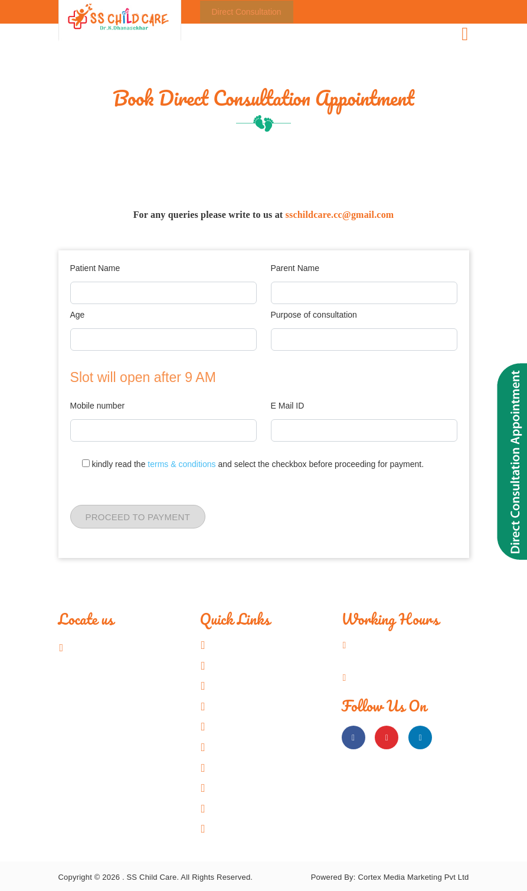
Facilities (238, 706)
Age (77, 314)
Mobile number (97, 405)
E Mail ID (288, 405)
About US (239, 665)
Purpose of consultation (314, 314)
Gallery (235, 726)
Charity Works (248, 787)
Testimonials (245, 808)
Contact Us (242, 828)
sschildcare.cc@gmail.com (340, 215)
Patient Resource (255, 767)
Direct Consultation (246, 12)
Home (232, 645)
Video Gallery (247, 747)
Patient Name (95, 268)
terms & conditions (183, 464)
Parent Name (295, 268)
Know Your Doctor (256, 685)
